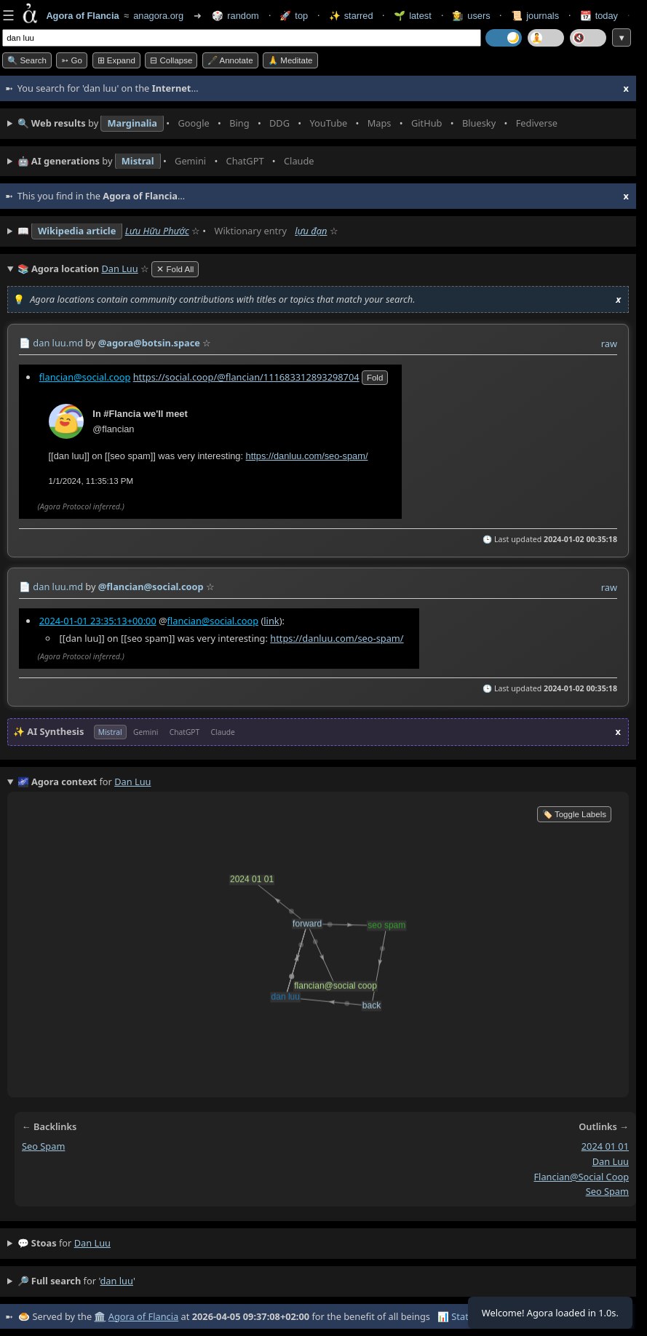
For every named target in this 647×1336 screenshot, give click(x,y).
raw (609, 343)
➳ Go (71, 60)
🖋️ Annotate (230, 60)
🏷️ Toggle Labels (574, 814)
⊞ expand (116, 60)
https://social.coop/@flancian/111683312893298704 (246, 376)
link (271, 620)
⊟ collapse (171, 60)
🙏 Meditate (290, 60)
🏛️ (100, 1316)
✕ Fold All (175, 269)
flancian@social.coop (85, 376)
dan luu (610, 1161)
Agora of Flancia (143, 1316)
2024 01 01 (605, 1146)
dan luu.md (58, 342)
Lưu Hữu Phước (157, 230)
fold (375, 377)
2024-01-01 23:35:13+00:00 (97, 620)
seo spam (43, 1146)
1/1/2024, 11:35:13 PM (91, 480)
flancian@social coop (581, 1176)
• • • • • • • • (290, 124)
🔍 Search (27, 60)
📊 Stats (455, 1316)
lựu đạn (311, 230)
